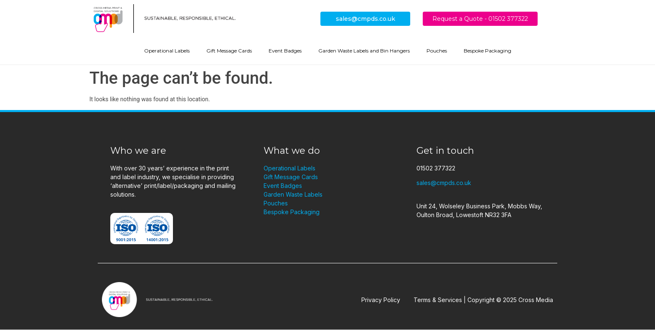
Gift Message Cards (229, 51)
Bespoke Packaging (487, 51)
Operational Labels (167, 51)
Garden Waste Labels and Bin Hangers (364, 51)
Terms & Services (438, 299)
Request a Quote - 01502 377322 (480, 18)
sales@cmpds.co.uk (365, 18)
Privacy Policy (380, 299)
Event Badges (285, 51)
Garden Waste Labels (293, 194)
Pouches (437, 51)
